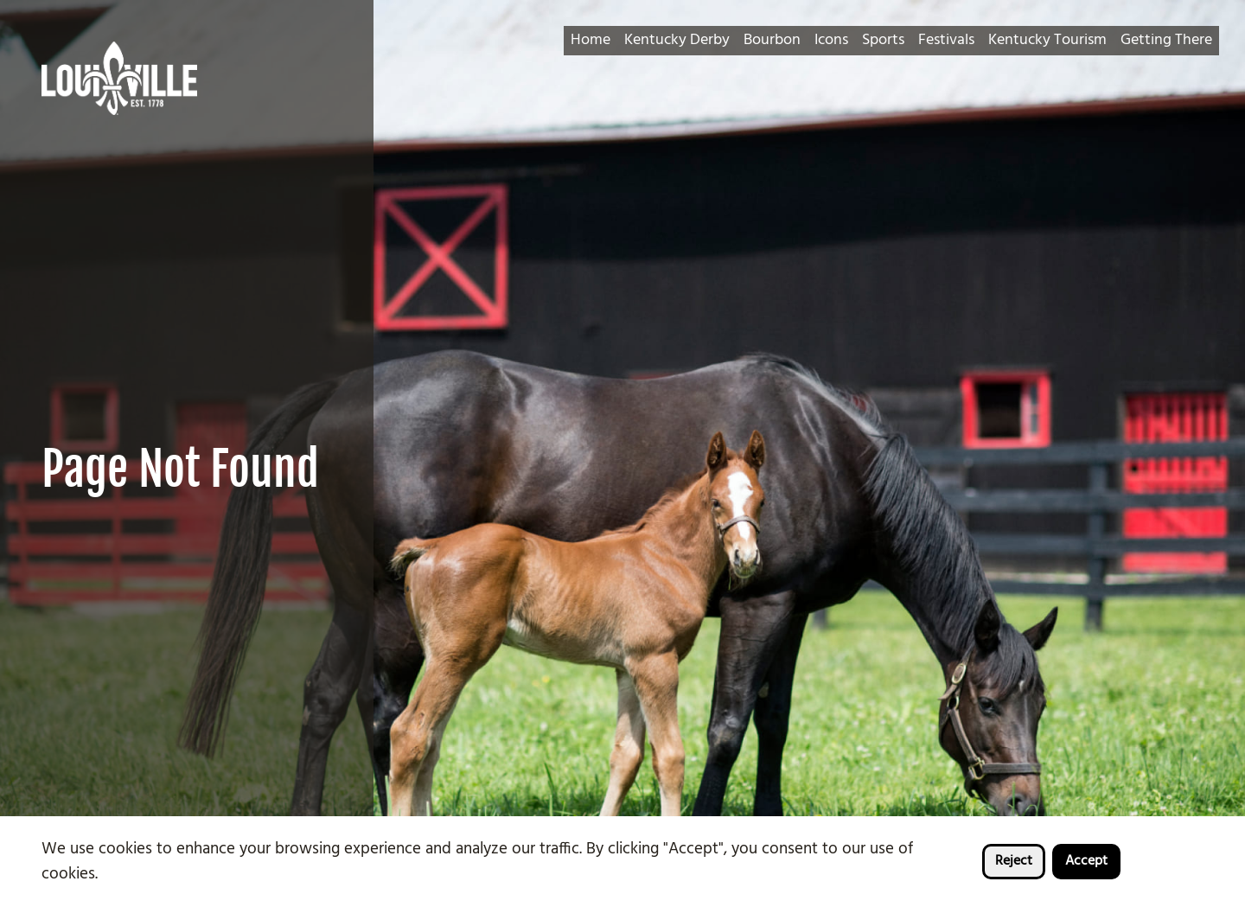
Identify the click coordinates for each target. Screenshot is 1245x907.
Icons (831, 40)
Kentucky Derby (677, 40)
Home (590, 40)
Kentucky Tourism (1047, 40)
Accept (1086, 861)
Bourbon (772, 40)
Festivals (946, 40)
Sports (883, 40)
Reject (1013, 861)
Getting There (1166, 40)
